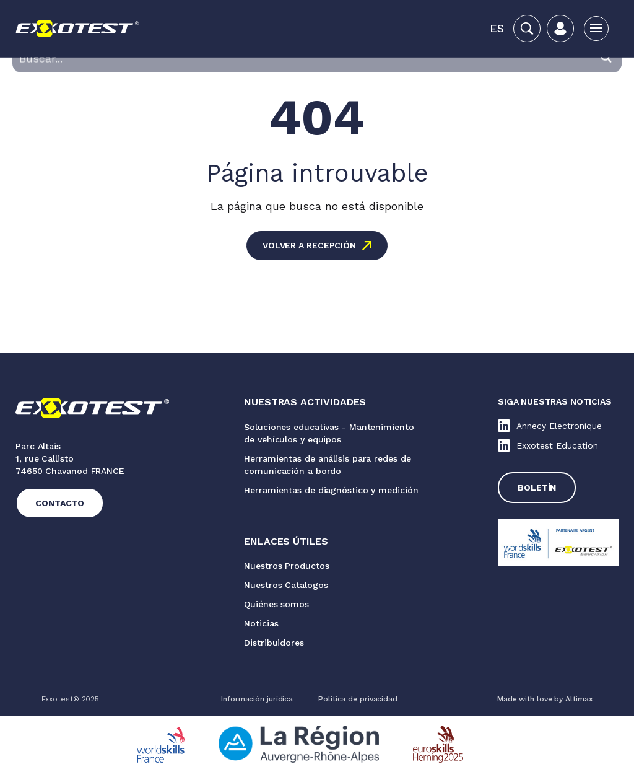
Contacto (59, 503)
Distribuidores (274, 642)
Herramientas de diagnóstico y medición (331, 490)
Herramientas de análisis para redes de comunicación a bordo (327, 465)
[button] (497, 28)
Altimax (579, 699)
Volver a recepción (309, 245)
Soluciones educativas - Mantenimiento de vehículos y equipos (329, 433)
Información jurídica (257, 699)
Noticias (261, 623)
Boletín (537, 488)
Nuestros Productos (286, 566)
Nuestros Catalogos (286, 585)
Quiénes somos (276, 604)
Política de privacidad (357, 699)
